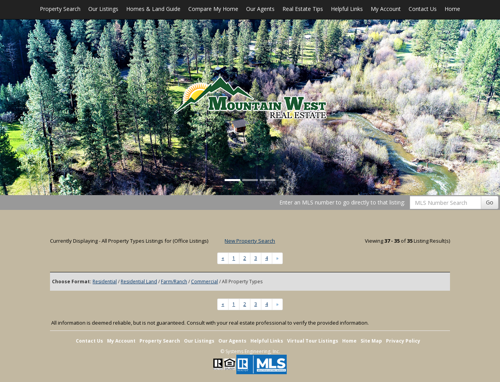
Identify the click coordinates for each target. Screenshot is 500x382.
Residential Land (139, 281)
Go (489, 202)
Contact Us (423, 8)
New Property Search (250, 240)
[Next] (223, 258)
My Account (386, 8)
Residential (105, 281)
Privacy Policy (403, 341)
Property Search (60, 8)
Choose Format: (71, 281)
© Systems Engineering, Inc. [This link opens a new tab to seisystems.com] (250, 351)
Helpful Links (347, 8)
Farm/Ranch (174, 281)
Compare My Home (213, 8)
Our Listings (103, 8)
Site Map (371, 341)
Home (452, 8)
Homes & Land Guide (153, 8)
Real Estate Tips (302, 8)
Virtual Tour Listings (312, 341)
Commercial (204, 281)
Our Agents (260, 8)
